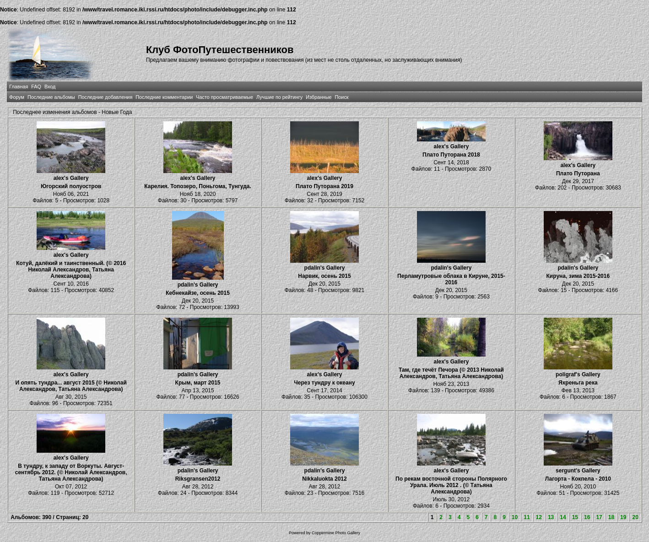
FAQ (36, 86)
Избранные (318, 97)
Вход (49, 86)
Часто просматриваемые (224, 97)
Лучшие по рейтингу (279, 97)
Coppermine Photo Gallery (336, 533)
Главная (18, 86)
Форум (16, 97)
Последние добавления (105, 97)
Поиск (342, 97)
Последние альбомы (51, 97)
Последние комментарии (164, 97)
